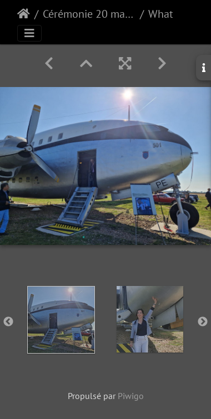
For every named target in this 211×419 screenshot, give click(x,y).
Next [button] (202, 322)
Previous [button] (8, 322)
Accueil (23, 14)
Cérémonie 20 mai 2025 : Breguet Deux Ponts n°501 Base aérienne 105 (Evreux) (89, 14)
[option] (61, 320)
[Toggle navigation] (29, 33)
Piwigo (131, 395)
